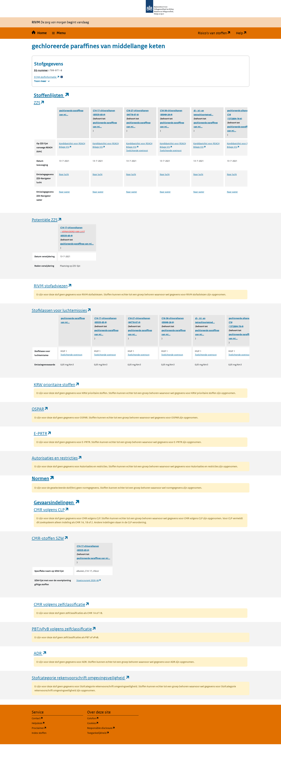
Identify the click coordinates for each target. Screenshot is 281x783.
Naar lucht (64, 174)
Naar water (64, 191)
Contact (53, 718)
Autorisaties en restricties (57, 457)
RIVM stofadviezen (53, 285)
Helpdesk (54, 723)
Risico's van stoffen (215, 33)
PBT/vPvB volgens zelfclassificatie (64, 628)
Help (242, 33)
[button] (58, 33)
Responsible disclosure (113, 728)
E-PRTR (43, 433)
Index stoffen (39, 732)
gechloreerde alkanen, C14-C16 (241, 112)
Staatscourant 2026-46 (88, 580)
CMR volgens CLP (51, 509)
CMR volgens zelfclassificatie (62, 604)
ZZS (39, 102)
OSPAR (40, 408)
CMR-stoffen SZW (50, 538)
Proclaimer (55, 728)
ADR (40, 653)
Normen (43, 478)
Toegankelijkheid (113, 732)
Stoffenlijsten (51, 95)
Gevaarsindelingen (57, 502)
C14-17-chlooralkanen (104, 110)
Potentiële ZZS (47, 219)
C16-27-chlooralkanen (137, 110)
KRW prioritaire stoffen (57, 384)
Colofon (109, 718)
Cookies (109, 723)
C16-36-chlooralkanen (171, 110)
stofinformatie (47, 77)
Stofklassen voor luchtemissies (61, 310)
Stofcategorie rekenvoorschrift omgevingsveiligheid (81, 677)
